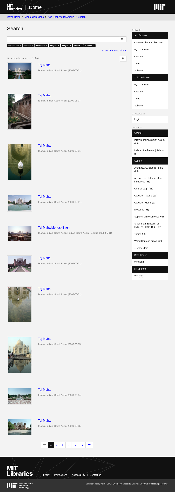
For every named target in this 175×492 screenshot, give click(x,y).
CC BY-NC (118, 484)
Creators (139, 56)
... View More (141, 248)
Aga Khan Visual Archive (61, 17)
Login (137, 119)
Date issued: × (14, 46)
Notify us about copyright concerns (154, 484)
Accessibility (78, 475)
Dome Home (14, 17)
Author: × (78, 46)
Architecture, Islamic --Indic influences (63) (148, 180)
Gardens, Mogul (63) (145, 202)
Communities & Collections (148, 42)
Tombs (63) (140, 234)
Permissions (60, 475)
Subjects (139, 70)
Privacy (46, 475)
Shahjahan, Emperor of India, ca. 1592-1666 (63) (147, 225)
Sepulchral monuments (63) (149, 216)
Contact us (95, 475)
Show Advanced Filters (114, 50)
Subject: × (28, 46)
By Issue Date (141, 49)
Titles (137, 63)
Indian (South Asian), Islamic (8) (149, 152)
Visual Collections (34, 17)
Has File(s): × (41, 46)
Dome (35, 7)
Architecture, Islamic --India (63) (148, 169)
